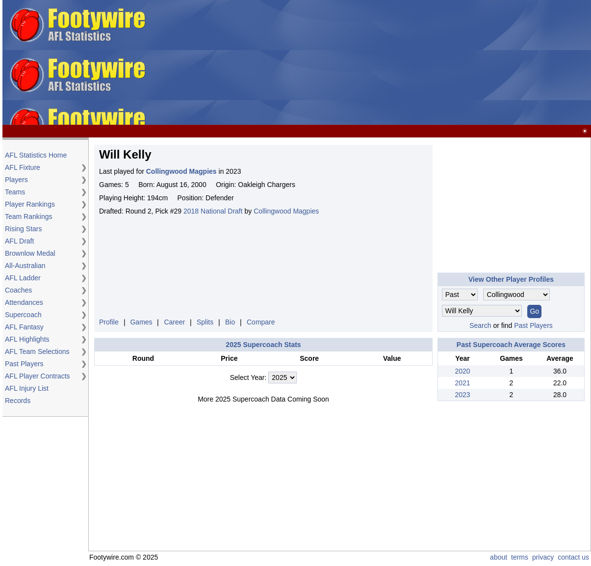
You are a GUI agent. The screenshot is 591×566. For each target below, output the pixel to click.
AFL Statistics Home (36, 155)
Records (17, 400)
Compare (261, 322)
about (498, 557)
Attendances (24, 302)
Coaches (18, 290)
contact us (573, 557)
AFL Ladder (23, 278)
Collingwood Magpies (286, 211)
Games (141, 322)
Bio (230, 322)
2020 (462, 371)
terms (519, 557)
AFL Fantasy (24, 327)
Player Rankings (30, 204)
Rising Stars (23, 229)
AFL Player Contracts (37, 376)
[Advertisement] (370, 62)
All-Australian (25, 266)
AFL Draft (19, 241)
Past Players (24, 364)
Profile (109, 322)
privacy (543, 557)
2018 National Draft (213, 211)
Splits (205, 322)
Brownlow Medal (30, 253)
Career (174, 322)
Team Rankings (28, 216)
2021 (462, 383)
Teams (15, 192)
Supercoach (23, 315)
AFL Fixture (22, 167)
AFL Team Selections (37, 351)
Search (480, 325)
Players (16, 180)
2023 (462, 395)
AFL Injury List (27, 388)
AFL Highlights (27, 339)
